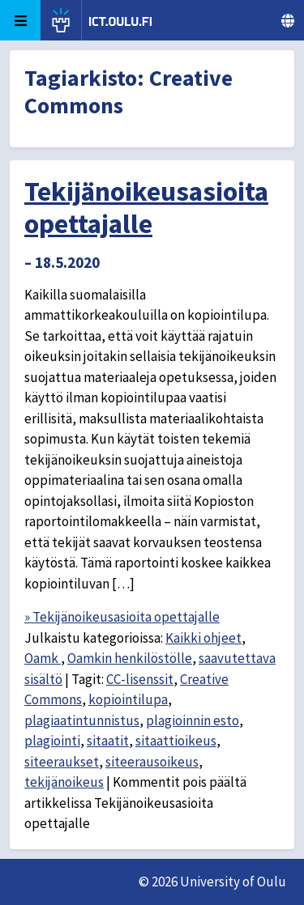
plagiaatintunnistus (81, 720)
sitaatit (108, 741)
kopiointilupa (128, 699)
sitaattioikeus (175, 741)
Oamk (42, 658)
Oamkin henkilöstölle (129, 658)
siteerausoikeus (152, 762)
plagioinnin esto (192, 720)
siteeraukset (61, 762)
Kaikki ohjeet (203, 638)
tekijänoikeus (64, 782)
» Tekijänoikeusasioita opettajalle (122, 617)
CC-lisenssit (139, 679)
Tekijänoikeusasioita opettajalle (146, 207)
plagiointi (52, 741)
